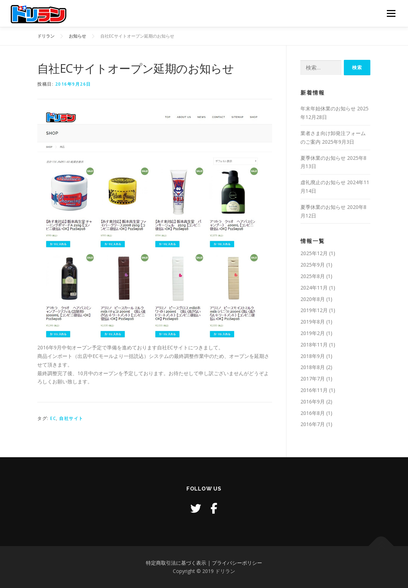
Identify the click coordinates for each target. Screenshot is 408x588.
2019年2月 (312, 333)
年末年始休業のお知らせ (328, 108)
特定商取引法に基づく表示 (176, 562)
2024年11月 (314, 287)
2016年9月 (312, 401)
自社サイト (71, 418)
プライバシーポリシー (237, 562)
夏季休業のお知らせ (323, 157)
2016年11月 (314, 390)
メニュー (391, 13)
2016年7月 (312, 424)
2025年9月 (312, 264)
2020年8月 (312, 299)
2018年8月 (312, 367)
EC (53, 418)
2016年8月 (312, 413)
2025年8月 (312, 276)
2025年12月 (314, 253)
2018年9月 (312, 356)
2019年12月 (314, 310)
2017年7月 (312, 378)
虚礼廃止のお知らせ (323, 182)
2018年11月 (314, 344)
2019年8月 (312, 321)
